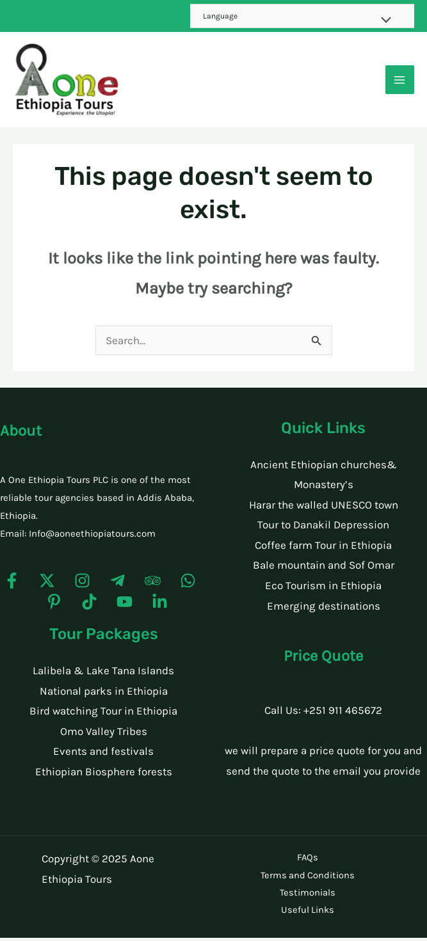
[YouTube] (124, 608)
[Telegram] (117, 586)
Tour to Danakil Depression (323, 531)
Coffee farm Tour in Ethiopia (323, 550)
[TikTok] (89, 608)
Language (220, 16)
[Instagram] (82, 586)
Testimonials (308, 896)
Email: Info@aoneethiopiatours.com (78, 539)
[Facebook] (11, 586)
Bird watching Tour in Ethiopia (103, 717)
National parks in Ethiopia (104, 696)
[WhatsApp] (187, 586)
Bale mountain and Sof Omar (323, 571)
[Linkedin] (159, 608)
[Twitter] (47, 586)
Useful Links (307, 913)
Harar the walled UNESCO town (323, 510)
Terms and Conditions (307, 879)
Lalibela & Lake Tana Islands (103, 676)
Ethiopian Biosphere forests (103, 777)
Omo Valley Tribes (103, 737)
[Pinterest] (54, 608)
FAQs (307, 863)
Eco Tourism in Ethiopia (323, 591)
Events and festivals (103, 757)
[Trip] (152, 586)
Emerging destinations (323, 611)
